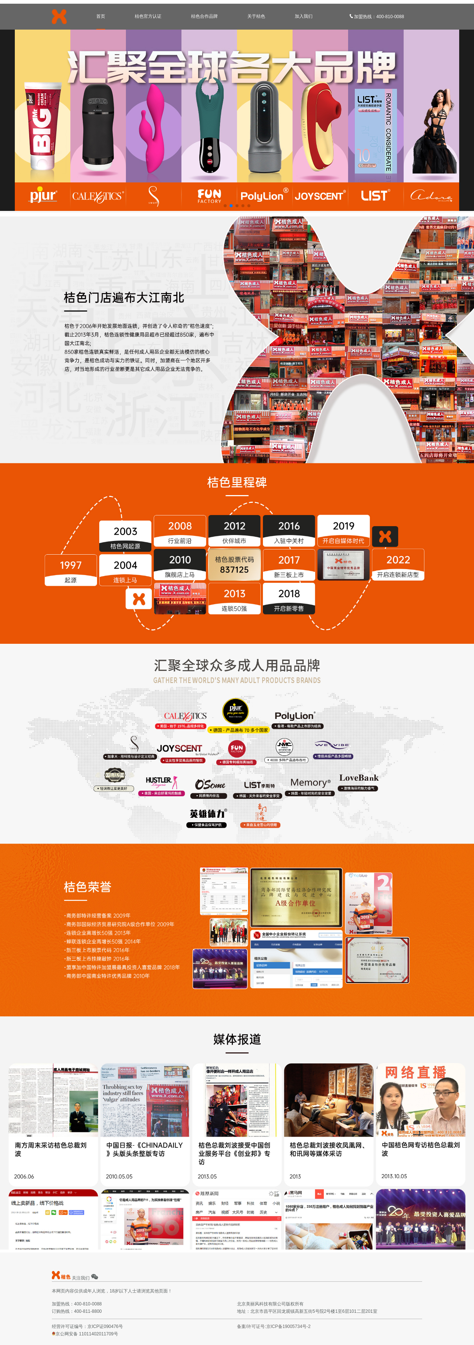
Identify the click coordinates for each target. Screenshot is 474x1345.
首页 (100, 16)
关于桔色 (256, 16)
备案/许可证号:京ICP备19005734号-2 (274, 1326)
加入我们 (304, 16)
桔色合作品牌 (204, 16)
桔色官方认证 (148, 16)
